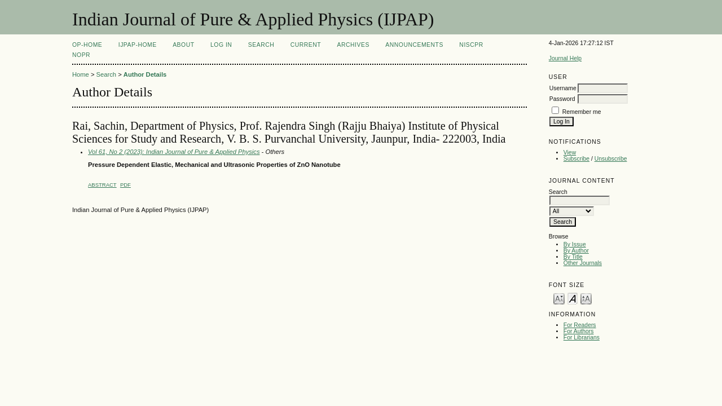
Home (80, 74)
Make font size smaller (559, 298)
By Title (573, 257)
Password (562, 99)
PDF (125, 185)
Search (261, 45)
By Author (576, 251)
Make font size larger (586, 298)
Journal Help (565, 58)
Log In (221, 45)
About (183, 45)
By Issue (574, 244)
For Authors (578, 331)
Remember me (581, 112)
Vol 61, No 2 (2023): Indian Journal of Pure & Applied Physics (174, 151)
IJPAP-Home (137, 45)
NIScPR (471, 45)
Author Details (145, 74)
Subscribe (576, 159)
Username (562, 88)
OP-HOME (87, 45)
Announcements (414, 45)
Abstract (102, 185)
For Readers (579, 325)
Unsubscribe (611, 159)
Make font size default (572, 298)
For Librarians (581, 337)
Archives (353, 45)
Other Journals (582, 263)
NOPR (81, 55)
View (569, 152)
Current (305, 45)
